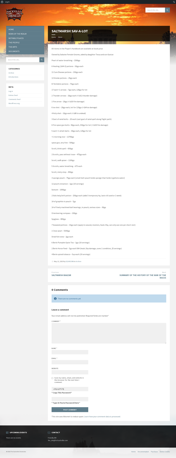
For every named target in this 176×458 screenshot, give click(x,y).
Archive (78, 261)
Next (164, 272)
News (60, 37)
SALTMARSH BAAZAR (61, 275)
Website (55, 368)
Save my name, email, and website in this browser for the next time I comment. (69, 380)
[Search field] (157, 10)
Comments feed (14, 99)
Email (54, 358)
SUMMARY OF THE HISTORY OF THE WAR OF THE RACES (143, 276)
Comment (56, 321)
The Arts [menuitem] (13, 47)
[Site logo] (14, 21)
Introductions (13, 77)
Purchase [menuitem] (154, 452)
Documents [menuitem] (14, 51)
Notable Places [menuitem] (16, 38)
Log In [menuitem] (7, 2)
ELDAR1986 (70, 261)
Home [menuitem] (11, 29)
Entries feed (13, 95)
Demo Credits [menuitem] (165, 452)
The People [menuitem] (14, 42)
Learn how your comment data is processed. (102, 416)
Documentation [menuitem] (143, 452)
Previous (55, 272)
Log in (11, 91)
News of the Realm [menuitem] (18, 34)
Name (54, 348)
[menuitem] (2, 2)
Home (54, 37)
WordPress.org (14, 103)
